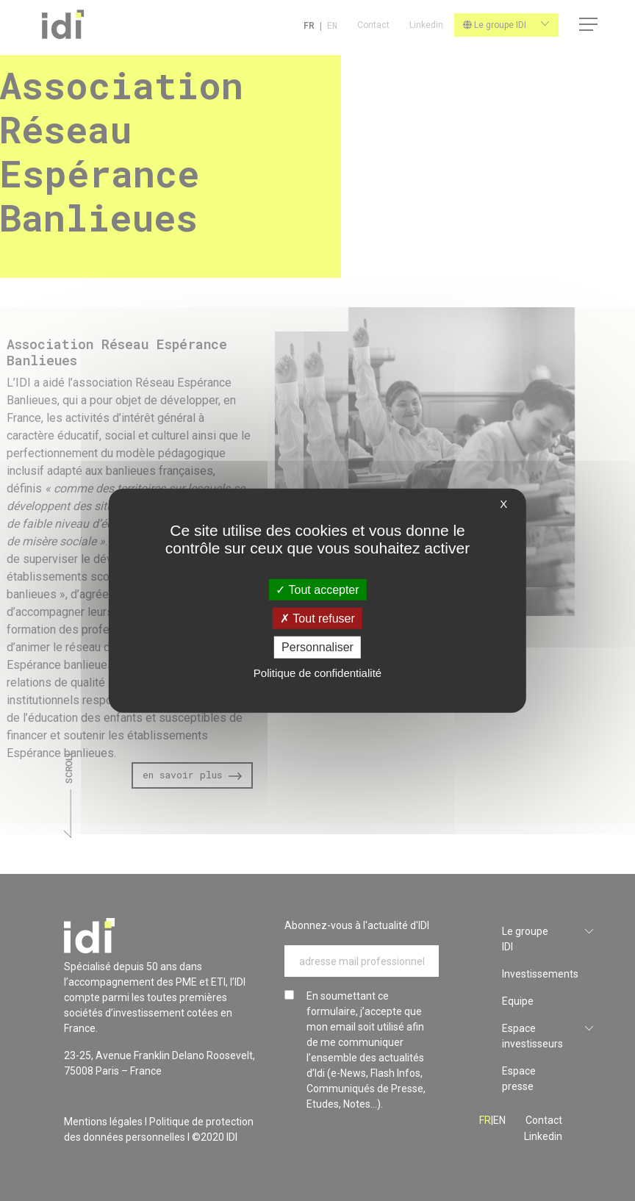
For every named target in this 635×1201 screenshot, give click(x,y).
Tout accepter (317, 590)
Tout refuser (317, 618)
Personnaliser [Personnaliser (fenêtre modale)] (317, 647)
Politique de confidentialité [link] (317, 672)
